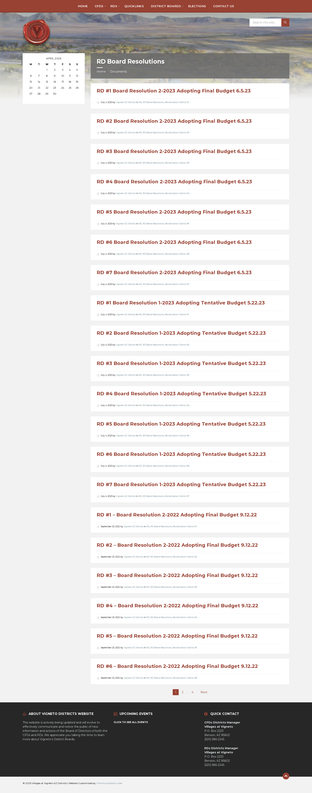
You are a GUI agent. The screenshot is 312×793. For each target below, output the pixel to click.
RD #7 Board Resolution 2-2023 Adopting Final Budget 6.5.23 (174, 272)
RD (140, 102)
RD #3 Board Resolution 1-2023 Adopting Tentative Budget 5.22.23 (181, 363)
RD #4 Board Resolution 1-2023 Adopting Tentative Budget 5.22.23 (181, 393)
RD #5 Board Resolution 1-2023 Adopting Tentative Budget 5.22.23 (181, 424)
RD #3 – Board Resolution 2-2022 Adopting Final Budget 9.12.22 (177, 575)
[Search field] (269, 22)
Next (204, 692)
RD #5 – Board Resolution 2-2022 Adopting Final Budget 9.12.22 (177, 636)
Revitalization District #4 (177, 193)
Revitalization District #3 (177, 163)
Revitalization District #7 (177, 284)
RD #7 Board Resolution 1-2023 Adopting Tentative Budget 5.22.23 (181, 484)
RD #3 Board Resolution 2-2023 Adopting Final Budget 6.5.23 (174, 151)
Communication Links (109, 783)
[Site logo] (37, 45)
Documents (118, 71)
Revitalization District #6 (177, 254)
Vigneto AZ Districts (126, 102)
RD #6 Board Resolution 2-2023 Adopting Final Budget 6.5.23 (174, 242)
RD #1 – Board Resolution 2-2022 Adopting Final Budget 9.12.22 (177, 515)
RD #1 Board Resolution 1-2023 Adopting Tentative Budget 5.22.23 (181, 303)
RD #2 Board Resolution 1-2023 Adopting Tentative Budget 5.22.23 (181, 333)
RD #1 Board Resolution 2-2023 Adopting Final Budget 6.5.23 (174, 91)
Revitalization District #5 (177, 223)
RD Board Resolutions (153, 102)
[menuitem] (83, 6)
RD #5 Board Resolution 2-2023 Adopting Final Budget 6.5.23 (174, 212)
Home (101, 71)
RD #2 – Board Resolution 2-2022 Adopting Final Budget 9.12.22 (177, 545)
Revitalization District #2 (177, 132)
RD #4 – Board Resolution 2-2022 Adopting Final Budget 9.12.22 (177, 605)
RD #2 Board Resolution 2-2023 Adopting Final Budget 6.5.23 (174, 121)
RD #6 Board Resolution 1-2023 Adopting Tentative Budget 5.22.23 (181, 454)
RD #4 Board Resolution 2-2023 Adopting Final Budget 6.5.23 (174, 182)
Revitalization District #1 (177, 102)
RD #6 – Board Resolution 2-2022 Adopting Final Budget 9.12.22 (177, 666)
